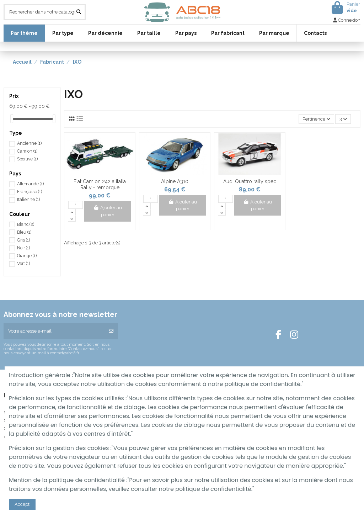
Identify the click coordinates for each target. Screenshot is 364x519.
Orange (27, 255)
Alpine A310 (174, 181)
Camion (27, 151)
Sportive (27, 159)
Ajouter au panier (107, 211)
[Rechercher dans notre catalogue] (79, 12)
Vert (23, 263)
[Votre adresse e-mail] (54, 331)
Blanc (25, 224)
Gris (23, 240)
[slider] (11, 118)
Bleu (24, 232)
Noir (23, 247)
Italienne (28, 199)
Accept (22, 504)
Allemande (30, 183)
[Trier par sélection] (316, 119)
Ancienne (29, 143)
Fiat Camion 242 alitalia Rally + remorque (100, 184)
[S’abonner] (111, 331)
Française (29, 191)
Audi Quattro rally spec (249, 181)
